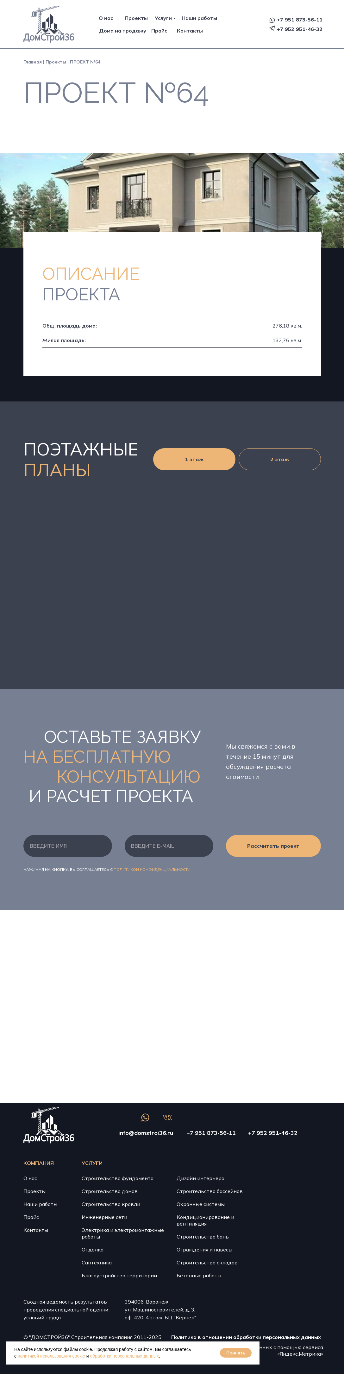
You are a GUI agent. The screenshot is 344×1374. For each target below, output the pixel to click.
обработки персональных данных (124, 1356)
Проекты (136, 18)
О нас (106, 18)
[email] (169, 846)
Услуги (163, 18)
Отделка (92, 1249)
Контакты (190, 30)
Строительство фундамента (117, 1178)
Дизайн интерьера (200, 1178)
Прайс (159, 30)
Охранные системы (201, 1204)
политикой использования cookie (51, 1356)
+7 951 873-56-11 (299, 19)
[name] (67, 846)
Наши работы (199, 18)
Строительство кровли (111, 1204)
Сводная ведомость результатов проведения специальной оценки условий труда (65, 1310)
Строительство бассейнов (210, 1191)
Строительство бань (203, 1236)
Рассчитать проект (273, 846)
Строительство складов (207, 1262)
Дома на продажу (122, 30)
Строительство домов (110, 1191)
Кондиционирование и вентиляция (205, 1220)
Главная (32, 62)
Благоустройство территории (119, 1275)
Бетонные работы (199, 1275)
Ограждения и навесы (204, 1249)
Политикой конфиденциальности (152, 869)
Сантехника (97, 1262)
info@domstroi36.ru (145, 1132)
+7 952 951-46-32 (299, 29)
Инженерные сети (104, 1217)
